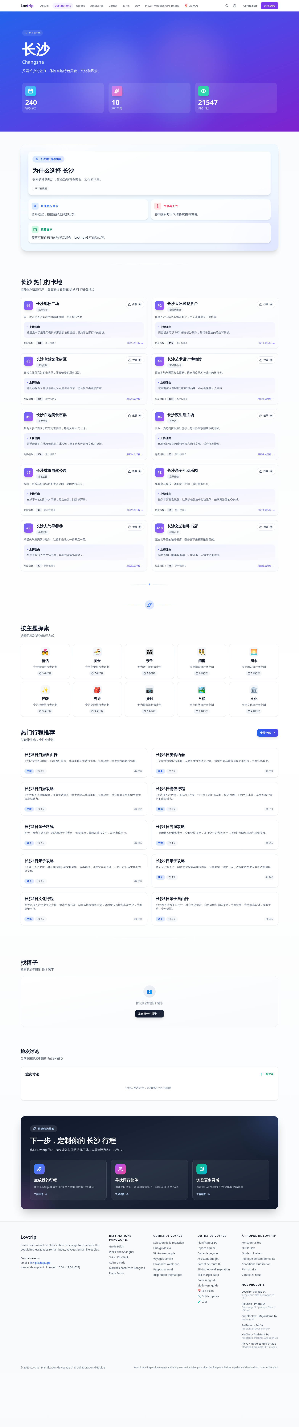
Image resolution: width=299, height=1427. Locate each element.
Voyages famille (163, 1311)
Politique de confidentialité (258, 1311)
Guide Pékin (116, 1299)
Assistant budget (208, 1311)
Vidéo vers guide (208, 1338)
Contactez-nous (251, 1327)
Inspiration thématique (167, 1327)
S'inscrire (269, 5)
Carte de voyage (208, 1306)
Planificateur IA (207, 1295)
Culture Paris (117, 1315)
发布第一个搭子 (149, 1063)
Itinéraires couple (164, 1306)
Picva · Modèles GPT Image (162, 5)
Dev (137, 5)
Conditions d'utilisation (256, 1317)
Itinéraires (96, 5)
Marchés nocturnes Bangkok (127, 1321)
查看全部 (267, 774)
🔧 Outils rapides (208, 1349)
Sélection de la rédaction (168, 1295)
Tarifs (126, 5)
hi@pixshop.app (40, 1315)
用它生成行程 (133, 360)
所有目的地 (34, 33)
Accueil (44, 5)
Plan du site (249, 1322)
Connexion (250, 5)
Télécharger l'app (208, 1327)
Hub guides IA (162, 1301)
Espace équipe (207, 1301)
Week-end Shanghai (121, 1305)
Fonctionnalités (251, 1295)
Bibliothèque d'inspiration (214, 1322)
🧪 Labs (202, 1354)
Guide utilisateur (252, 1306)
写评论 (267, 1124)
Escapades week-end (166, 1317)
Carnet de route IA (209, 1317)
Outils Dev (248, 1301)
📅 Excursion (206, 1344)
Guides (80, 5)
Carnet (113, 5)
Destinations (63, 5)
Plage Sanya (116, 1326)
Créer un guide (207, 1333)
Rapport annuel (163, 1322)
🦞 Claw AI (191, 5)
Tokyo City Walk (119, 1310)
